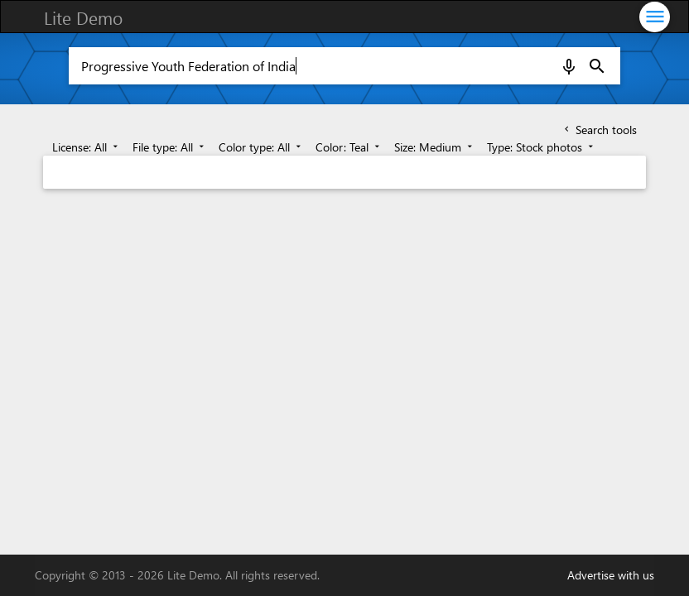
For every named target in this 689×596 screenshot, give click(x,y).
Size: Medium (434, 147)
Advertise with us (610, 575)
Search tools (599, 129)
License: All (86, 147)
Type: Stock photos (541, 147)
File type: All (169, 147)
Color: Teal (349, 147)
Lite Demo (83, 17)
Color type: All (261, 147)
